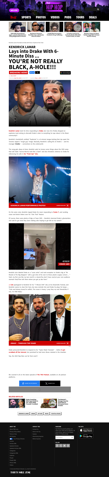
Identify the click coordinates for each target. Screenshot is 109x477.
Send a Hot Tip (36, 431)
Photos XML (13, 462)
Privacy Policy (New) (15, 431)
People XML (13, 460)
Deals (93, 17)
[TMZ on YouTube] (64, 445)
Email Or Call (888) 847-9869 (28, 10)
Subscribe (72, 437)
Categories (12, 450)
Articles (12, 441)
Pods (67, 17)
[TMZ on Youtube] (15, 3)
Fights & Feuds (55, 413)
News (13, 17)
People (11, 458)
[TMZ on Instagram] (18, 3)
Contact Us (35, 429)
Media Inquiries (37, 438)
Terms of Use (13, 434)
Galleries (12, 455)
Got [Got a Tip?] (14, 10)
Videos (55, 17)
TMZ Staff (13, 76)
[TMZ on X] (13, 3)
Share (29, 383)
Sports (26, 17)
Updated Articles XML (15, 448)
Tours (80, 17)
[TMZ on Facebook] (10, 3)
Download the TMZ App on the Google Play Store (86, 436)
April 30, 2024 (17, 78)
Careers (35, 434)
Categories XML (14, 453)
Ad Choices (13, 436)
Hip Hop (40, 413)
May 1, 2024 (38, 78)
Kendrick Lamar (24, 413)
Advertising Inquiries (38, 436)
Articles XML (13, 443)
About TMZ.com (14, 429)
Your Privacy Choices (17, 438)
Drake (33, 413)
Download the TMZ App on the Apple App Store (86, 430)
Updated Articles (14, 446)
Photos (41, 17)
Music (47, 413)
